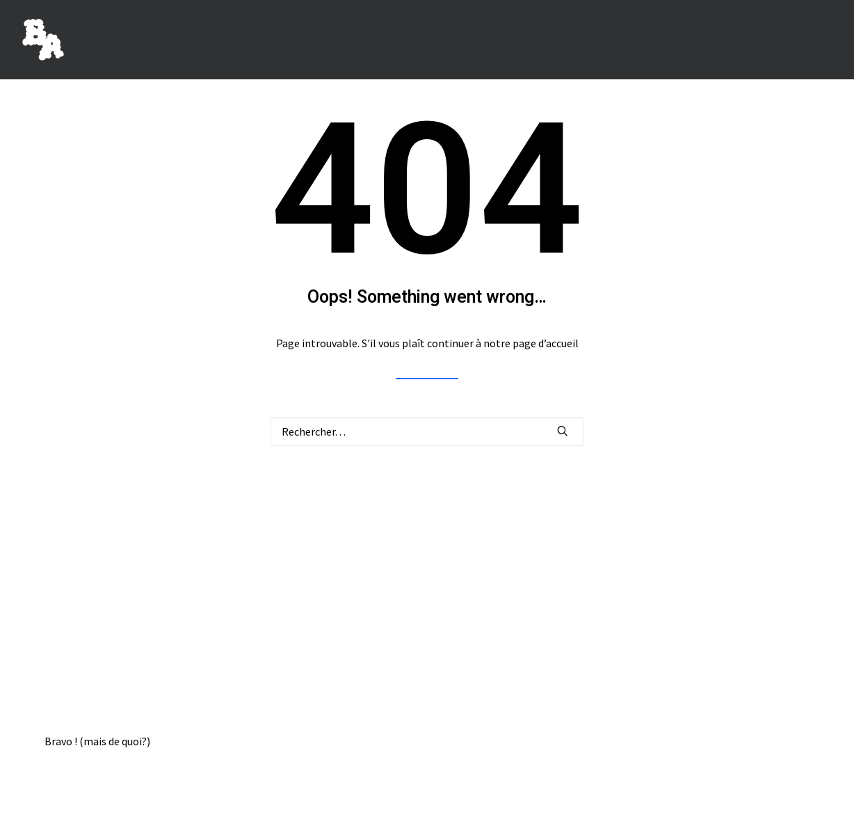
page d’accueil (546, 343)
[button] (562, 430)
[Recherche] (427, 431)
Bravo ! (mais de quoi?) (97, 741)
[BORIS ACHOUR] (43, 40)
